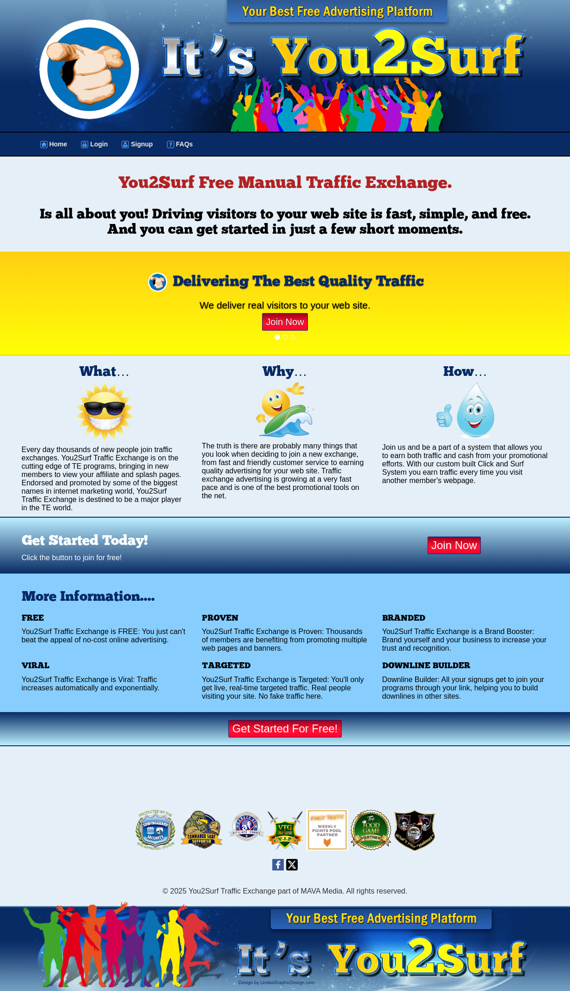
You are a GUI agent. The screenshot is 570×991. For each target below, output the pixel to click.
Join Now (285, 322)
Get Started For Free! (284, 728)
